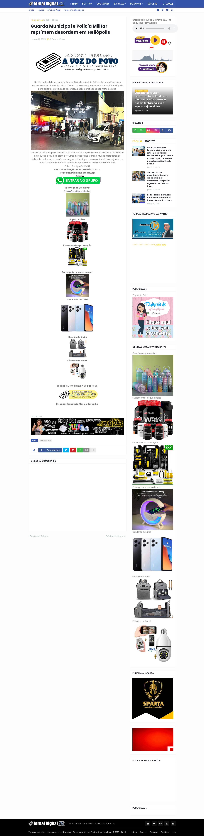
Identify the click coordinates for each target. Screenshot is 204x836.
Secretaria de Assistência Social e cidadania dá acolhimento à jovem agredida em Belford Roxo (158, 179)
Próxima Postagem (115, 536)
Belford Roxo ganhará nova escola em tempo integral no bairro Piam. (159, 198)
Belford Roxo (52, 19)
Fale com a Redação (74, 9)
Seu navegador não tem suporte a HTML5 (155, 28)
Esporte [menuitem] (152, 3)
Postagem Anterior (39, 536)
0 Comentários (57, 39)
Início (31, 9)
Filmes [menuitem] (74, 3)
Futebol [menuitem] (166, 3)
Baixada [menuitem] (119, 3)
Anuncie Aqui (53, 9)
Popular (137, 141)
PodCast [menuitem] (135, 3)
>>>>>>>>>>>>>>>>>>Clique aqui (149, 244)
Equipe (40, 9)
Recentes (150, 141)
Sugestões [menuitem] (103, 3)
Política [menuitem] (87, 3)
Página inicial (37, 19)
